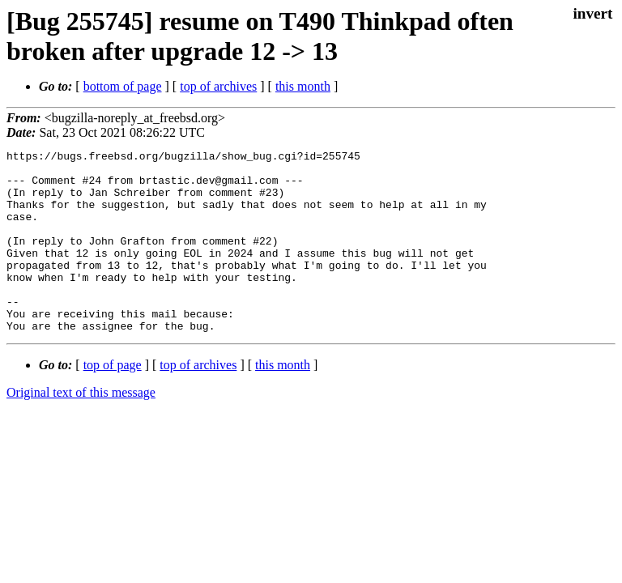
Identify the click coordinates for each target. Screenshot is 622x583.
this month (302, 86)
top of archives (218, 86)
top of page (112, 401)
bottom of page (122, 86)
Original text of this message (81, 429)
